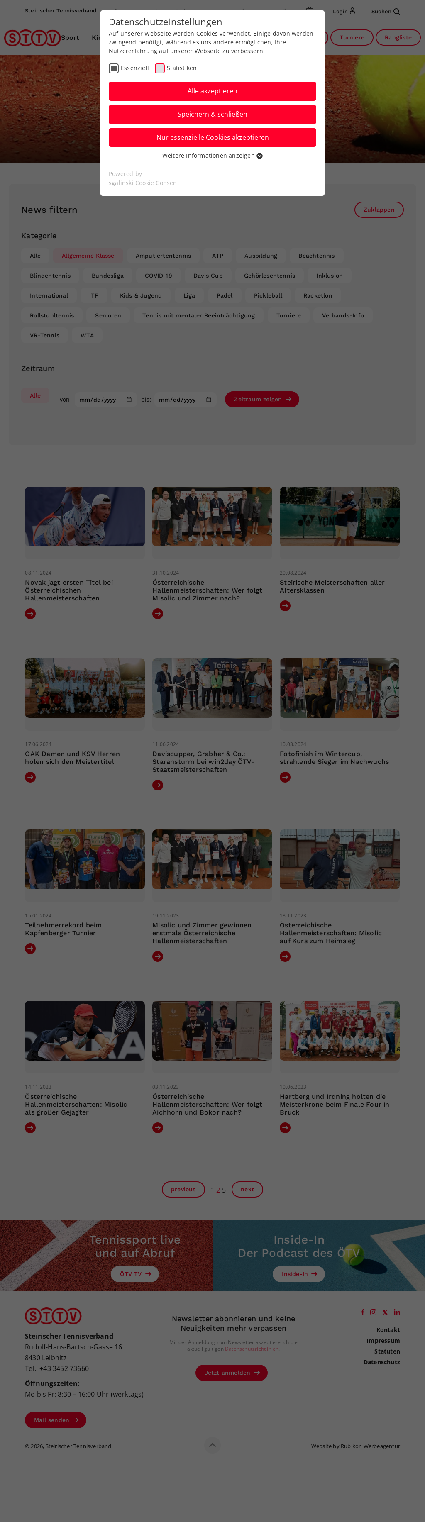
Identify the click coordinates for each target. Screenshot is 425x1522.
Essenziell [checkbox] (135, 68)
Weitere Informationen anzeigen (212, 155)
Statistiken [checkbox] (182, 68)
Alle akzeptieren (212, 90)
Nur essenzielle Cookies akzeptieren (212, 137)
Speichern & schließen (212, 114)
